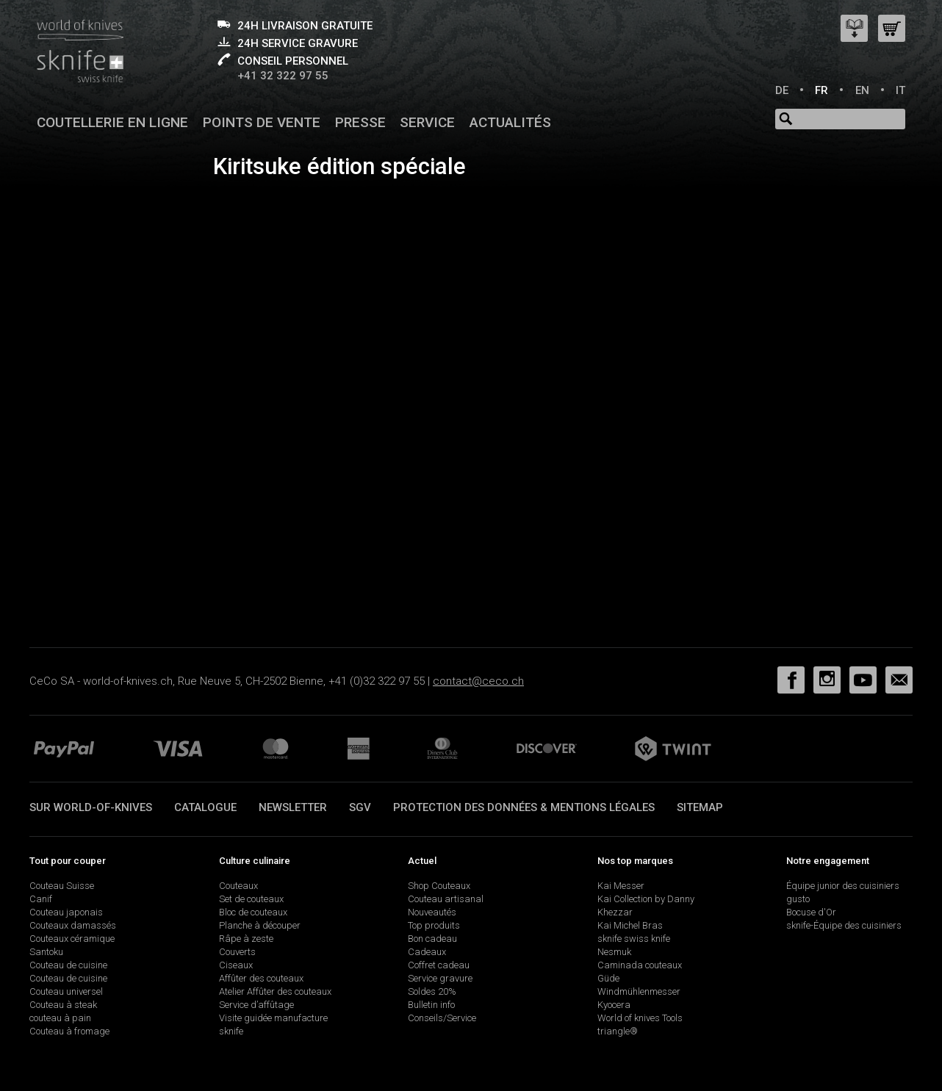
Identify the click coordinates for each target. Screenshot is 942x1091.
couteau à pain (60, 1017)
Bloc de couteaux (253, 912)
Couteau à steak (63, 1004)
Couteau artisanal (445, 898)
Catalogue (205, 807)
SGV (360, 807)
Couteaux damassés (72, 925)
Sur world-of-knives (90, 807)
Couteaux (238, 885)
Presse (360, 122)
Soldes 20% (432, 991)
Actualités (510, 122)
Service (427, 122)
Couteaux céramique (72, 938)
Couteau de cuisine (68, 965)
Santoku (46, 951)
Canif (40, 898)
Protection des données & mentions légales (524, 807)
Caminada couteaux (639, 965)
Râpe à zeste (246, 938)
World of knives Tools (640, 1017)
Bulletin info (431, 1004)
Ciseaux (236, 965)
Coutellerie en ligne (112, 122)
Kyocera (613, 1004)
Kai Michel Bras (630, 925)
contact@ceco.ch (478, 681)
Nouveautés (432, 912)
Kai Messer (620, 885)
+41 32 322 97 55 (282, 75)
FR (821, 90)
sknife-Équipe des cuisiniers (844, 925)
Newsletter (293, 807)
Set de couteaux (251, 898)
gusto (798, 898)
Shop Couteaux (439, 885)
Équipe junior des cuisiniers (842, 885)
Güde (608, 978)
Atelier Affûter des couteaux (275, 991)
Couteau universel (66, 991)
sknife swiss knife (633, 938)
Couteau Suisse (61, 885)
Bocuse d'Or (811, 912)
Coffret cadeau (439, 965)
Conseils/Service (442, 1017)
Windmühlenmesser (638, 991)
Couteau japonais (66, 912)
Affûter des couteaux (261, 978)
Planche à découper (260, 925)
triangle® (617, 1031)
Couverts (237, 951)
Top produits (434, 925)
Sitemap (700, 807)
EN (862, 90)
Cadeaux (427, 951)
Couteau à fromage (69, 1031)
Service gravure (440, 978)
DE (781, 90)
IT (900, 90)
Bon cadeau (432, 938)
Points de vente (261, 122)
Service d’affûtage (256, 1004)
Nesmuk (614, 951)
